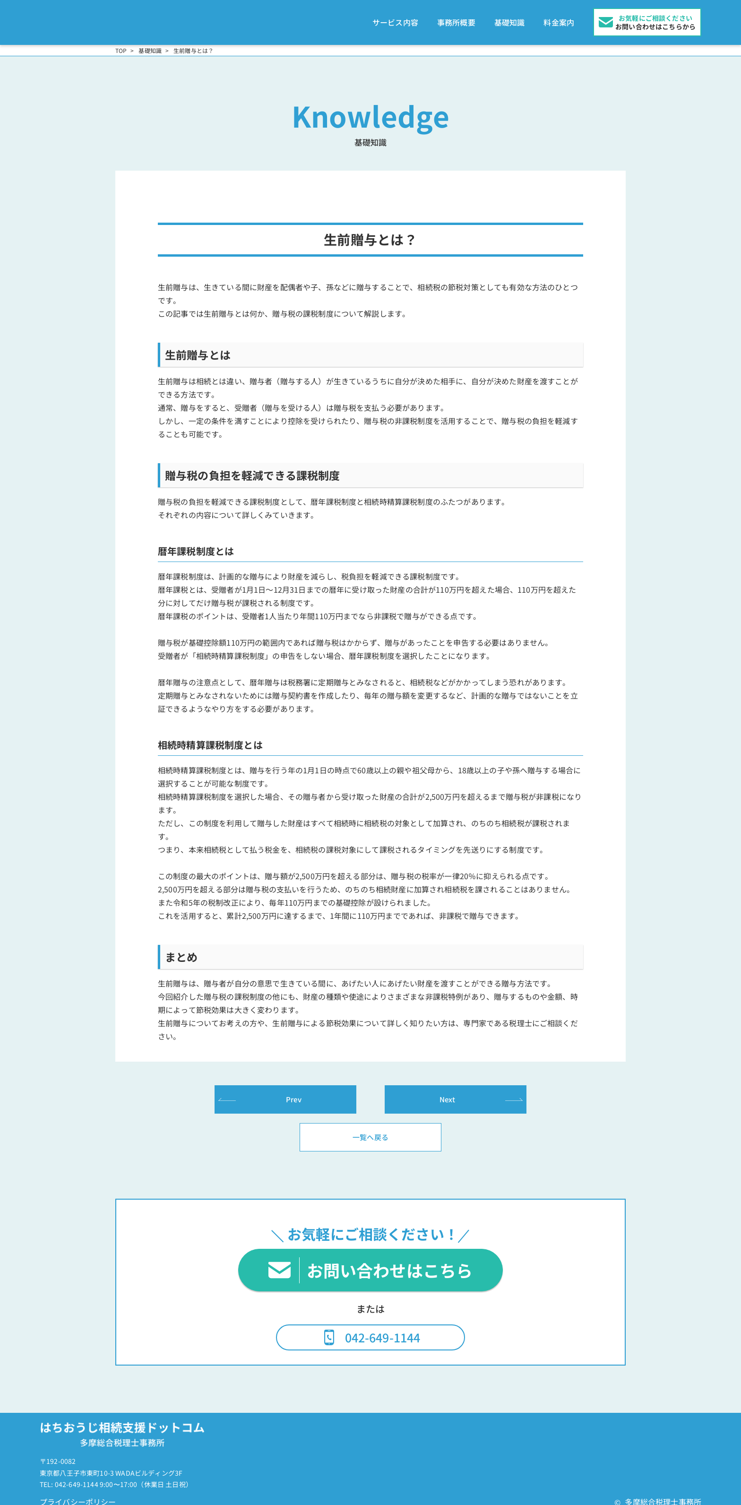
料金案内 (558, 19)
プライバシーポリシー (78, 1495)
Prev (294, 1092)
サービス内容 (395, 19)
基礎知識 (509, 19)
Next (447, 1092)
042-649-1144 (383, 1330)
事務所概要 (456, 19)
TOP (121, 43)
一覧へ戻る (370, 1130)
